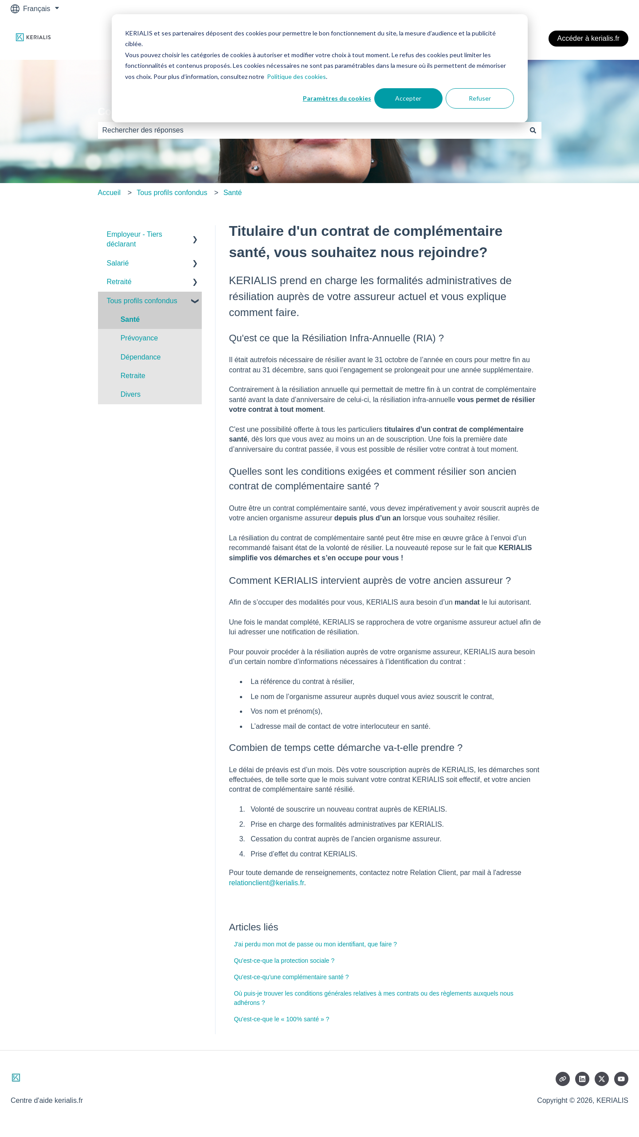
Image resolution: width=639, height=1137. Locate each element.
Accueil (109, 192)
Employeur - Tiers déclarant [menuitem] (134, 239)
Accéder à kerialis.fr (588, 38)
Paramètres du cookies (337, 98)
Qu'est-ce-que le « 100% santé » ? (281, 1019)
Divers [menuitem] (131, 394)
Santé (232, 192)
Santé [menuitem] (130, 319)
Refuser (480, 98)
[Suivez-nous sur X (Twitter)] (602, 1079)
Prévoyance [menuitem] (139, 338)
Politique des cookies (296, 76)
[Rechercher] (533, 130)
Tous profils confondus (172, 192)
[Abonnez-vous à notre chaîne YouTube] (621, 1079)
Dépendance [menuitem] (141, 357)
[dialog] (320, 68)
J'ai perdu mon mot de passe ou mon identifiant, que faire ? (315, 944)
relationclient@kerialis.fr (266, 883)
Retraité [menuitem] (119, 281)
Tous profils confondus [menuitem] (142, 301)
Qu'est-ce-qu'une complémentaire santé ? (291, 977)
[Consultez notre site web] (563, 1079)
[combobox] (311, 130)
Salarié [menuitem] (118, 263)
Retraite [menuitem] (133, 375)
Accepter (408, 98)
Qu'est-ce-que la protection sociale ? (284, 960)
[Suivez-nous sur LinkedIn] (582, 1079)
